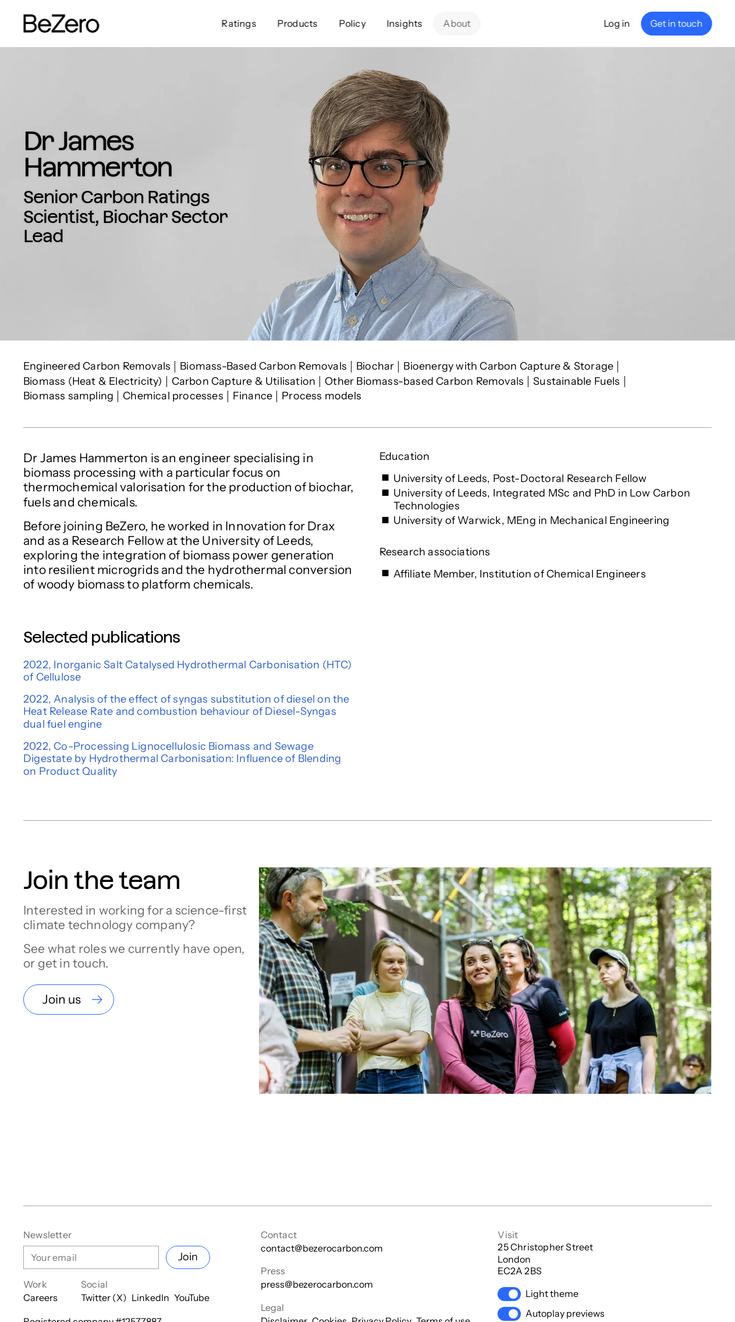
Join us (61, 999)
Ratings (239, 23)
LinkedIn (150, 1297)
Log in (617, 23)
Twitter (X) (104, 1297)
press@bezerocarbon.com (317, 1284)
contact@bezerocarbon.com (322, 1248)
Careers (40, 1297)
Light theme (538, 1294)
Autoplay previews (551, 1314)
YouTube (192, 1297)
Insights (404, 23)
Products (297, 23)
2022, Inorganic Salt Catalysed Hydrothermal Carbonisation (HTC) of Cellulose (187, 671)
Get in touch (676, 23)
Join (188, 1256)
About (457, 23)
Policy (352, 23)
